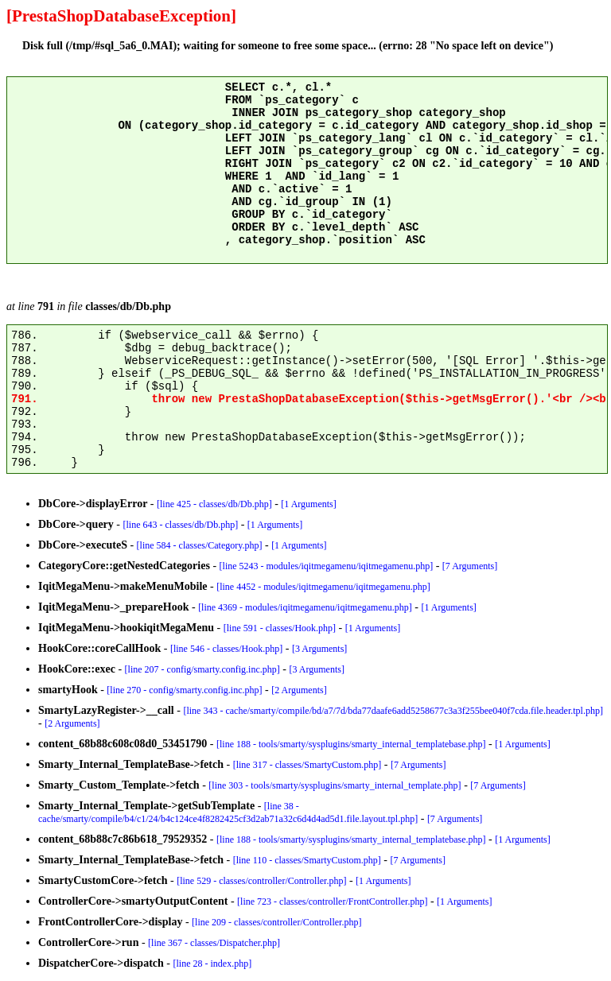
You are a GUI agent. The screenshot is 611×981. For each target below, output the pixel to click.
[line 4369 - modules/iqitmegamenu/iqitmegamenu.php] (305, 607)
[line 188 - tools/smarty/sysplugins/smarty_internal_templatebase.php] (351, 744)
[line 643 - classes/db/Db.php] (181, 524)
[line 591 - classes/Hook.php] (280, 628)
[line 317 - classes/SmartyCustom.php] (307, 764)
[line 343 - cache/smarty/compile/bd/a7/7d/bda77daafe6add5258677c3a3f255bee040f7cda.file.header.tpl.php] (392, 710)
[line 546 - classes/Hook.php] (226, 648)
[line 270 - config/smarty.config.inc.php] (184, 690)
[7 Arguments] (469, 566)
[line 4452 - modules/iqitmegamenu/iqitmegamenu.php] (323, 586)
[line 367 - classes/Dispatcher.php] (214, 942)
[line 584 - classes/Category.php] (200, 545)
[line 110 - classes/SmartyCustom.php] (307, 860)
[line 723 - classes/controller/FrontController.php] (332, 901)
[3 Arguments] (319, 648)
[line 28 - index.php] (212, 963)
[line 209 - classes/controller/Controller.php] (276, 922)
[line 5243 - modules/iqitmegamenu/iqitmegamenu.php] (327, 566)
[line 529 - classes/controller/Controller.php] (261, 880)
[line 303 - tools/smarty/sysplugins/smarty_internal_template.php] (334, 785)
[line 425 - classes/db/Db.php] (214, 504)
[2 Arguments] (298, 690)
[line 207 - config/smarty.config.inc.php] (202, 669)
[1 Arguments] (308, 504)
